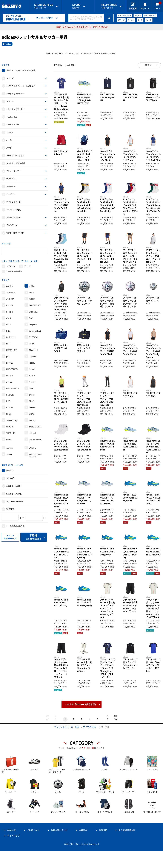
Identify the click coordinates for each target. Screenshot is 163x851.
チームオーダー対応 (14, 271)
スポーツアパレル (13, 217)
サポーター (10, 186)
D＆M (31, 318)
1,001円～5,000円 (13, 485)
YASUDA (32, 448)
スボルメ (131, 20)
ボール (9, 140)
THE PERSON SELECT (15, 233)
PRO (8, 401)
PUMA (31, 401)
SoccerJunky (11, 420)
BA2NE (32, 298)
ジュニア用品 (11, 117)
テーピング (10, 194)
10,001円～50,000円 (14, 501)
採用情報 (103, 830)
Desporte (33, 324)
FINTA (31, 343)
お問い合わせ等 (109, 6)
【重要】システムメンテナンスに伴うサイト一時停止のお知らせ (81, 27)
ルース (140, 20)
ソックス (10, 101)
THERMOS (10, 433)
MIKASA (9, 375)
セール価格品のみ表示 (15, 526)
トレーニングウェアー (15, 109)
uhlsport (32, 433)
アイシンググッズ (13, 202)
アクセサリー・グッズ (15, 155)
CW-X (8, 318)
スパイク (137, 15)
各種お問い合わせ (59, 830)
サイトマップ (13, 836)
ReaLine (9, 407)
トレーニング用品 (13, 210)
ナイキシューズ (150, 15)
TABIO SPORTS (35, 426)
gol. (7, 356)
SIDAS (31, 414)
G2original (33, 350)
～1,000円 (10, 478)
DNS (8, 330)
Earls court (10, 337)
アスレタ (121, 20)
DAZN (8, 324)
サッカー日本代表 (124, 15)
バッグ (9, 148)
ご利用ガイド (33, 830)
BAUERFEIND (34, 305)
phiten (31, 394)
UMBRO (9, 439)
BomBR (9, 311)
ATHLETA (10, 298)
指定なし (10, 470)
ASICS (31, 292)
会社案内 (83, 830)
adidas (8, 44)
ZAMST (9, 454)
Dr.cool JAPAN (35, 330)
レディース (10, 266)
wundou (9, 448)
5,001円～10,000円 (14, 493)
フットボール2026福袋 (15, 163)
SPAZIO (32, 420)
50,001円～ (11, 509)
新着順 (148, 65)
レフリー (10, 132)
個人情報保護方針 (126, 830)
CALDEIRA (33, 311)
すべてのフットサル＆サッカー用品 (20, 70)
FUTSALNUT (11, 350)
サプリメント (11, 179)
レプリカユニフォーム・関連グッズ (20, 86)
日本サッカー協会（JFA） (35, 455)
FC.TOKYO (33, 337)
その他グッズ (11, 225)
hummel (9, 362)
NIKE (31, 388)
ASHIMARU (10, 292)
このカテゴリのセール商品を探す (81, 704)
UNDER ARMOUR (35, 440)
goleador (33, 356)
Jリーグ (149, 20)
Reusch (32, 407)
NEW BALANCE (12, 388)
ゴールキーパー (12, 124)
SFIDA (8, 414)
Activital (9, 286)
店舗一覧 (11, 830)
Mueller (32, 382)
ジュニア (27, 266)
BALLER (9, 305)
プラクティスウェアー (15, 93)
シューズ (10, 78)
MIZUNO (32, 375)
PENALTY (10, 394)
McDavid (32, 369)
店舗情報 (76, 6)
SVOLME (9, 426)
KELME (32, 362)
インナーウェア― (13, 171)
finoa (8, 343)
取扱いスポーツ (43, 6)
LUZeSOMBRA (12, 369)
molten (9, 382)
